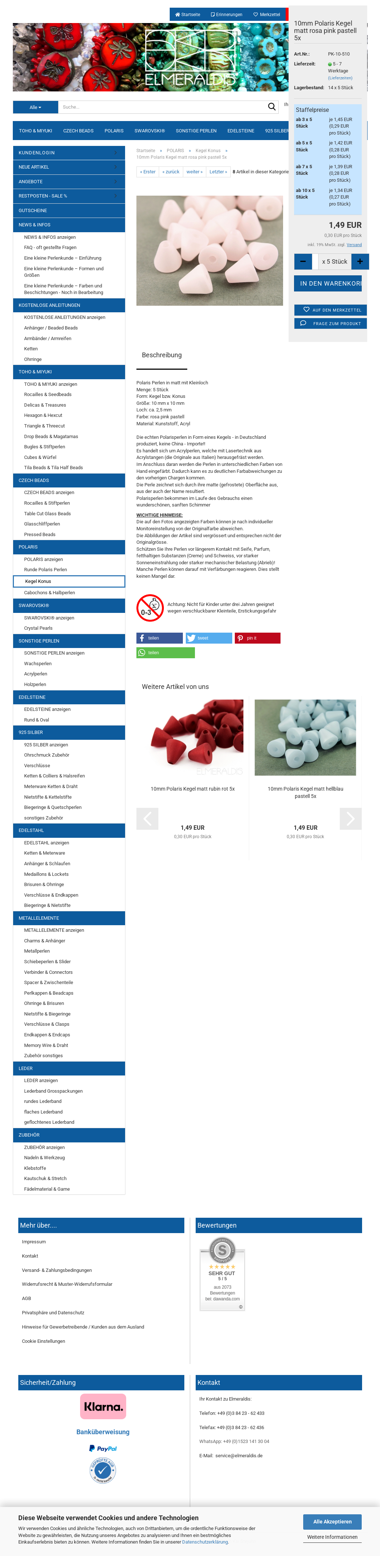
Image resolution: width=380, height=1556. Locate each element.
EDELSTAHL (31, 830)
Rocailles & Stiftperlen (47, 503)
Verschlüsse (37, 765)
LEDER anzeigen (41, 1080)
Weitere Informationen (332, 1537)
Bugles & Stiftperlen (44, 446)
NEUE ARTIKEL (34, 167)
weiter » (195, 171)
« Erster (147, 171)
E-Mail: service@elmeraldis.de (231, 1455)
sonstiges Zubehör (43, 818)
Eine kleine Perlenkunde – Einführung (62, 258)
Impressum (34, 1241)
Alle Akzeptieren (332, 1522)
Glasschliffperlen (42, 524)
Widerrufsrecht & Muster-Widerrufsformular (67, 1284)
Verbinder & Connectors (48, 972)
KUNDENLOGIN (37, 152)
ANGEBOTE (30, 181)
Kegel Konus (38, 581)
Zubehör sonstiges (43, 1055)
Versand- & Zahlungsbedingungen (57, 1270)
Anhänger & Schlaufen (47, 863)
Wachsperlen (38, 663)
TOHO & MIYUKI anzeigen (50, 384)
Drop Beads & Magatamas (51, 436)
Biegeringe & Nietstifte (47, 905)
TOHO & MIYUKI (35, 130)
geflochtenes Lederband (49, 1122)
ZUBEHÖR (29, 1135)
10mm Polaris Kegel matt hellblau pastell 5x (305, 792)
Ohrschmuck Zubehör (46, 755)
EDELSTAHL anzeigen (46, 842)
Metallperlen (37, 951)
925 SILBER (277, 130)
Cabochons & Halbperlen (49, 592)
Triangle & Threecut (44, 426)
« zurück (171, 171)
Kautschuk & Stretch (45, 1178)
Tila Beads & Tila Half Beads (53, 467)
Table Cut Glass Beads (47, 513)
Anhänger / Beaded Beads (51, 328)
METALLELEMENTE (39, 918)
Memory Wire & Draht (46, 1045)
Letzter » (218, 171)
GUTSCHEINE (33, 210)
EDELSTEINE (240, 130)
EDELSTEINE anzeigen (47, 709)
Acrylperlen (35, 674)
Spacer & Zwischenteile (48, 982)
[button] (159, 638)
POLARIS (114, 130)
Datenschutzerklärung (205, 1542)
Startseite (187, 14)
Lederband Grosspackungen (53, 1091)
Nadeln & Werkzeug (44, 1157)
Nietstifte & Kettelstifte (48, 797)
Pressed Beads (40, 534)
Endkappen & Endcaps (47, 1034)
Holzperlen (35, 684)
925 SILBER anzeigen (46, 744)
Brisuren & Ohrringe (44, 884)
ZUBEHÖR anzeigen (44, 1147)
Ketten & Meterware (44, 853)
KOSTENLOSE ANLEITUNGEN (49, 305)
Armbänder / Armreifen (47, 338)
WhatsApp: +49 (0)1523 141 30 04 (234, 1441)
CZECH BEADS (78, 130)
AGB (26, 1298)
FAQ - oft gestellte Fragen (50, 247)
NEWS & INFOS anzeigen (50, 237)
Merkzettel (266, 14)
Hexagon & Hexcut (43, 415)
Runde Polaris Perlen (45, 569)
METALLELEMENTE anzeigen (54, 930)
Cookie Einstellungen (43, 1341)
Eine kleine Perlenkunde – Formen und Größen (64, 272)
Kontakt (30, 1256)
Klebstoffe (35, 1168)
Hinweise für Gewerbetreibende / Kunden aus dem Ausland (83, 1327)
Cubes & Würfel (40, 457)
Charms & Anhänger (44, 940)
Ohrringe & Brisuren (44, 1003)
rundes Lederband (42, 1101)
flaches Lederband (43, 1112)
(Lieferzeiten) (340, 78)
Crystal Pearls (38, 628)
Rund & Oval (36, 720)
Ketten (31, 348)
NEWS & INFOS (34, 224)
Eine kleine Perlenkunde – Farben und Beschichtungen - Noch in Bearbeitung (63, 289)
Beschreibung (162, 355)
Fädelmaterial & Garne (47, 1189)
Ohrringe (33, 359)
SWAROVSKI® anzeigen (49, 618)
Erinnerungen (226, 14)
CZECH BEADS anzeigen (49, 492)
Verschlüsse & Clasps (46, 1024)
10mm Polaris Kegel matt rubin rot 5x (193, 789)
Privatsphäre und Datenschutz (53, 1312)
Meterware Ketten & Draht (51, 786)
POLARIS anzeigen (43, 559)
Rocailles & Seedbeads (48, 394)
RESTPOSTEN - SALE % (43, 196)
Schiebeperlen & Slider (47, 961)
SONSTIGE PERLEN (196, 130)
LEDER (26, 1068)
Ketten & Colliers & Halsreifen (54, 776)
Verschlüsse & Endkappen (51, 895)
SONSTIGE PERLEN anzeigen (54, 653)
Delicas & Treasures (45, 405)
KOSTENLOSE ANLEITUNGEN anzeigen (64, 317)
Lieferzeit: (305, 64)
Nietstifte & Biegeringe (47, 1014)
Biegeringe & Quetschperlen (53, 807)
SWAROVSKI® (150, 130)
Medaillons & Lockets (46, 874)
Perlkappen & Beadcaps (49, 993)
